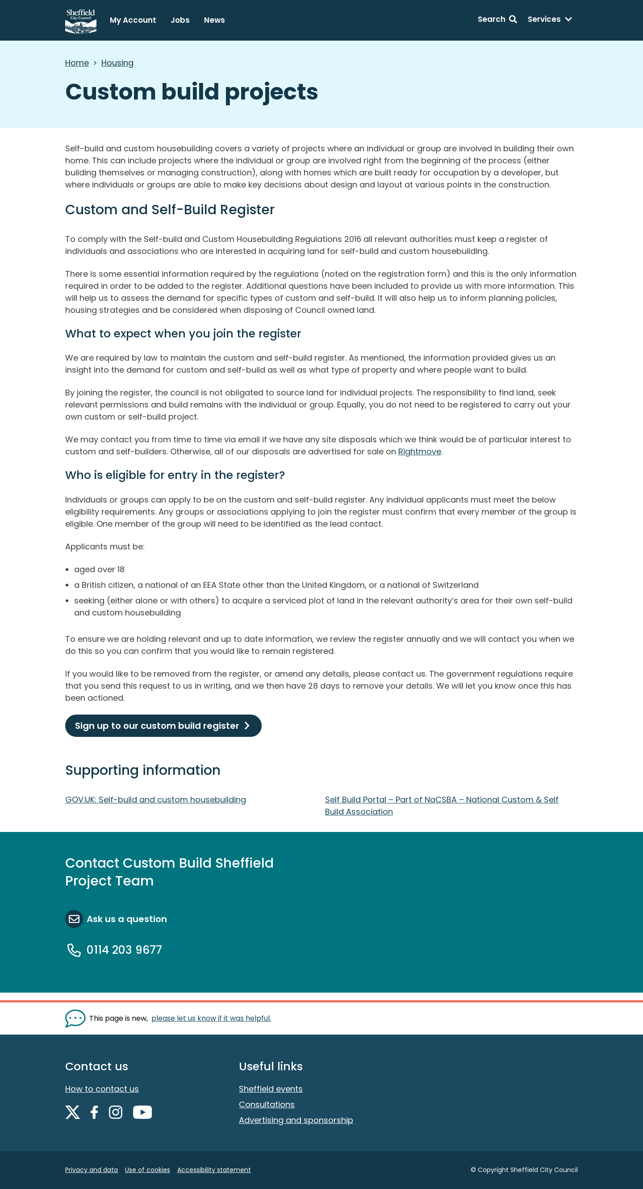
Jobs (180, 20)
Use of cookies (147, 1169)
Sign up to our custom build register (157, 725)
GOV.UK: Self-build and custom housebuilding (155, 799)
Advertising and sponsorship (296, 1120)
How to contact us (102, 1088)
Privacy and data (91, 1169)
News (214, 20)
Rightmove (419, 451)
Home (77, 62)
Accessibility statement (214, 1169)
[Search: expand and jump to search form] (497, 20)
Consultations (267, 1104)
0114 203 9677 (124, 950)
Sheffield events (271, 1088)
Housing (117, 62)
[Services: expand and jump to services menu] (550, 20)
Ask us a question (127, 919)
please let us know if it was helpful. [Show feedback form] (211, 1018)
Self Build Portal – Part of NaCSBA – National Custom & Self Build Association (442, 805)
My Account (133, 20)
